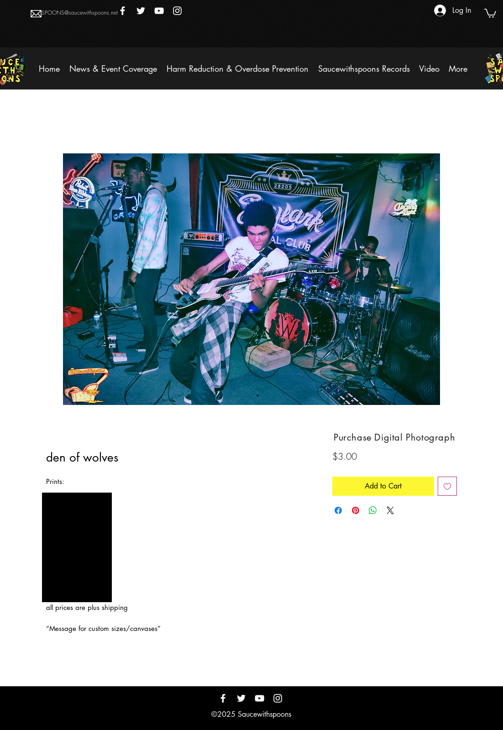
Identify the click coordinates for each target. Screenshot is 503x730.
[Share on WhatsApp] (372, 510)
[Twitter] (141, 10)
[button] (490, 13)
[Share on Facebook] (338, 510)
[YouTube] (159, 10)
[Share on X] (390, 510)
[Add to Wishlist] (447, 486)
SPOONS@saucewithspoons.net (80, 12)
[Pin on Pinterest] (355, 510)
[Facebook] (122, 10)
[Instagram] (177, 10)
